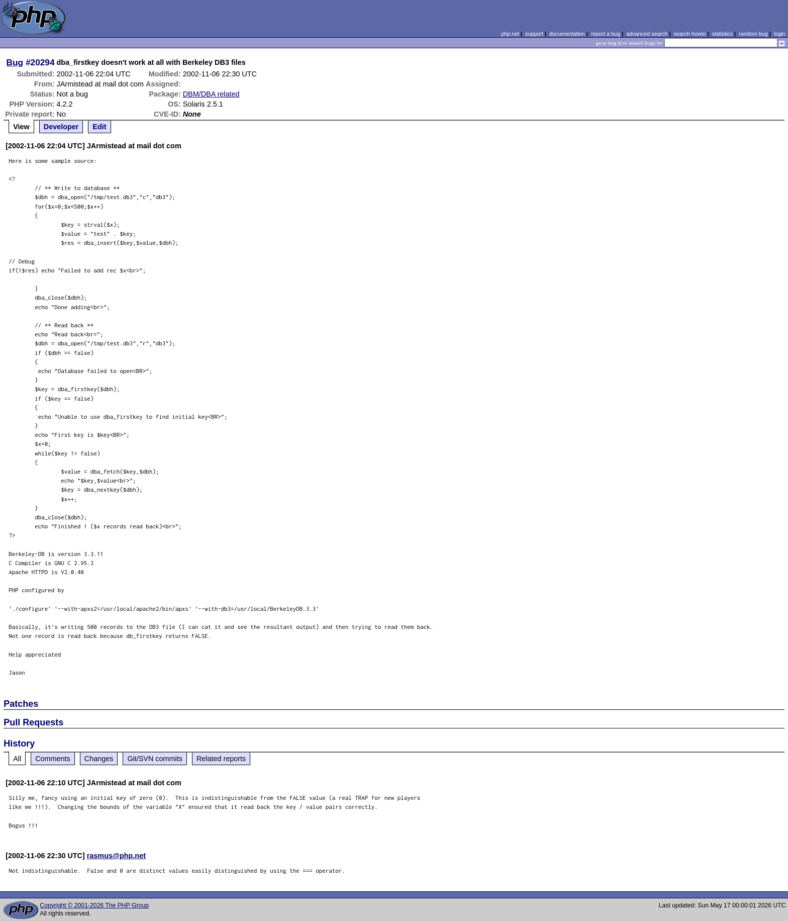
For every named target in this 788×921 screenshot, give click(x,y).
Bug (15, 62)
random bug (753, 34)
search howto (689, 34)
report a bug (605, 34)
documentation (567, 34)
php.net (510, 34)
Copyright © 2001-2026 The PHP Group (94, 905)
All (17, 759)
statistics (722, 34)
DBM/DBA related (211, 94)
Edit (99, 127)
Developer (61, 127)
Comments (52, 759)
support (534, 34)
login (779, 34)
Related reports (221, 759)
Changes (99, 759)
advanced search (646, 34)
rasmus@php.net (116, 856)
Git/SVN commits (154, 759)
